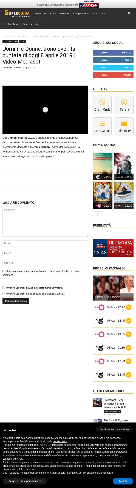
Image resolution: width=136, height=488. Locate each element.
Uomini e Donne (20, 36)
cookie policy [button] (60, 441)
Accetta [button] (123, 481)
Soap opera (100, 13)
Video (22, 41)
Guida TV (50, 13)
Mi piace (126, 52)
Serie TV (27, 24)
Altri (38, 24)
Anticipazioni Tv (81, 13)
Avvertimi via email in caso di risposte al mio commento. (34, 288)
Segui (128, 60)
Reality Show (12, 24)
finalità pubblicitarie (104, 451)
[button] (129, 13)
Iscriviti (126, 75)
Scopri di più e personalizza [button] (24, 481)
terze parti (57, 444)
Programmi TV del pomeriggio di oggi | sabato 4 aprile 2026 (115, 404)
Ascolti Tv (64, 13)
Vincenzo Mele (13, 67)
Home (38, 13)
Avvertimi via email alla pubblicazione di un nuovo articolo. (35, 294)
